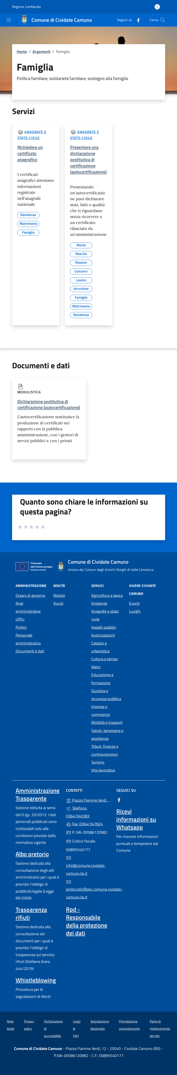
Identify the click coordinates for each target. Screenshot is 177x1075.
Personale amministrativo (28, 639)
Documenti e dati (30, 651)
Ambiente (99, 603)
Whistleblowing (36, 980)
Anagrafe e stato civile (105, 615)
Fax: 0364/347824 (84, 824)
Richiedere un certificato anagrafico (30, 153)
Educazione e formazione (102, 679)
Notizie (59, 595)
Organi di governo (30, 595)
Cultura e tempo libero (104, 663)
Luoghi (135, 611)
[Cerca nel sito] (162, 20)
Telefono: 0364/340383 (77, 812)
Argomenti (41, 51)
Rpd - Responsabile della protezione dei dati (86, 921)
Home (22, 51)
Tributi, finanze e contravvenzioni (104, 750)
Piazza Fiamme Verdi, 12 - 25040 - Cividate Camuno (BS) (88, 799)
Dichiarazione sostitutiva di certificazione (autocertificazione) (48, 404)
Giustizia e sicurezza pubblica (106, 695)
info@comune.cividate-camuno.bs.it (86, 865)
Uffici (20, 619)
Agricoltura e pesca (107, 595)
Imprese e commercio (100, 710)
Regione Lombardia (26, 6)
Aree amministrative (28, 607)
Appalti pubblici (103, 627)
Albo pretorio (32, 854)
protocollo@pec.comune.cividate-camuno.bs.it (88, 889)
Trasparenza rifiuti (31, 913)
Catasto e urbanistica (100, 647)
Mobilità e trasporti (106, 722)
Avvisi (58, 603)
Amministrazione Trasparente (38, 794)
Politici (21, 627)
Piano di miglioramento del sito (160, 1028)
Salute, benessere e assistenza (107, 734)
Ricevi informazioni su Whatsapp (136, 819)
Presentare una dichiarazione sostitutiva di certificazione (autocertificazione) (88, 159)
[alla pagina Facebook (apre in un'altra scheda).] (136, 19)
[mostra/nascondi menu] (8, 19)
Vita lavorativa (103, 770)
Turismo (97, 762)
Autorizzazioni (103, 635)
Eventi (134, 603)
